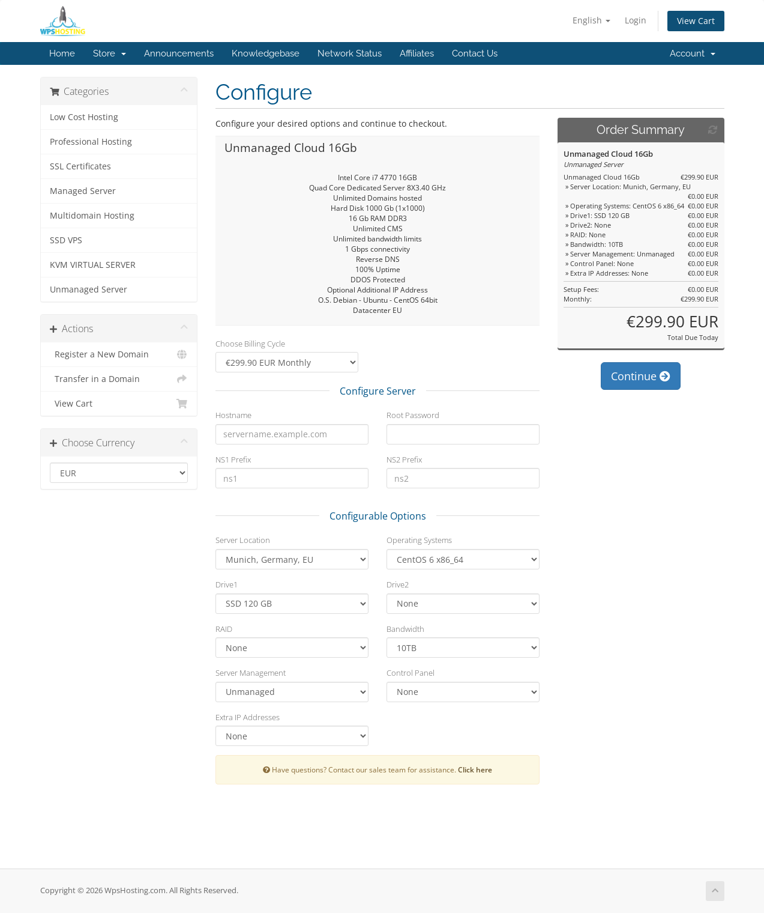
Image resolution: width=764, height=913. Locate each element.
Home (62, 53)
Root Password (413, 415)
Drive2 (398, 584)
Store (109, 53)
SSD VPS (66, 240)
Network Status (349, 53)
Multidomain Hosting (92, 215)
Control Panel (411, 672)
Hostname (233, 415)
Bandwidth (405, 628)
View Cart (696, 20)
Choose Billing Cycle (250, 343)
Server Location (242, 540)
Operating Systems (419, 540)
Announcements (179, 53)
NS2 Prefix (404, 459)
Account (692, 53)
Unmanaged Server (88, 289)
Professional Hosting (91, 141)
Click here (475, 769)
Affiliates (417, 53)
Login (635, 20)
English (591, 20)
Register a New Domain (119, 354)
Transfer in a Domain (119, 379)
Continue (640, 376)
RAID (223, 628)
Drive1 (226, 584)
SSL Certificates (80, 166)
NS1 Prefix (233, 459)
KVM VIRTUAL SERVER (93, 264)
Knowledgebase (265, 53)
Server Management (250, 672)
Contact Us (475, 53)
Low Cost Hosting (84, 117)
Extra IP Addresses (247, 717)
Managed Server (83, 191)
